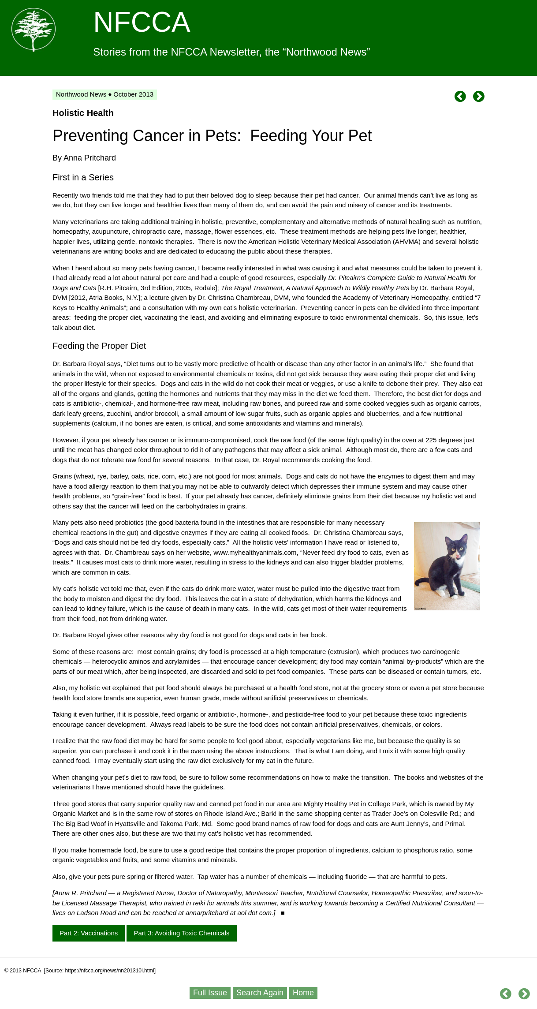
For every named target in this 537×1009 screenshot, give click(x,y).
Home (303, 992)
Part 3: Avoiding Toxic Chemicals (181, 933)
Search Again (259, 992)
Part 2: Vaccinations (89, 933)
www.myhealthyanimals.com (254, 552)
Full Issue (210, 992)
